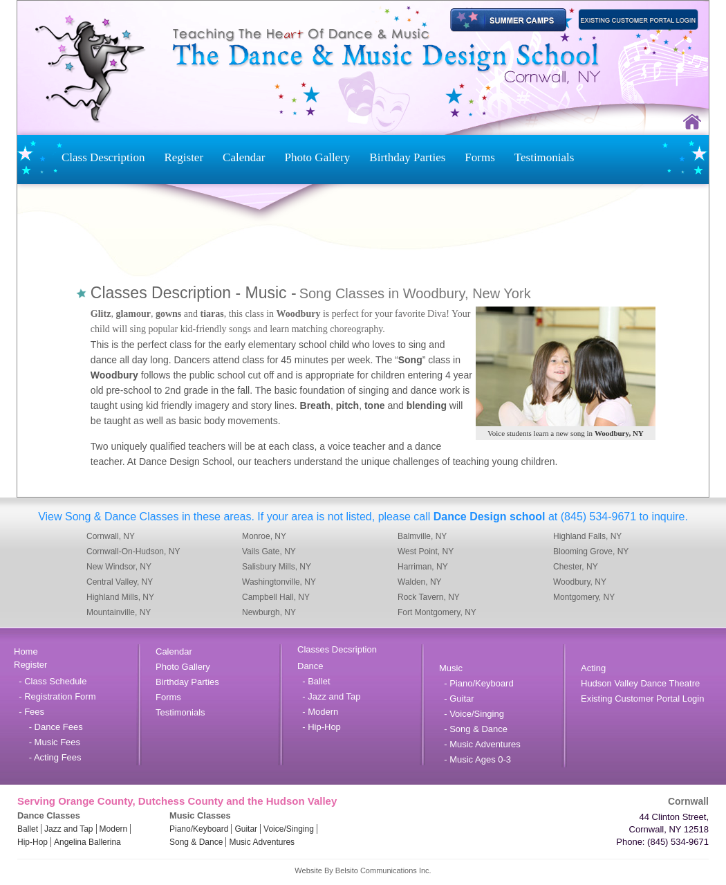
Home (26, 651)
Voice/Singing (288, 829)
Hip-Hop (32, 842)
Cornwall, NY (110, 536)
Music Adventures (262, 842)
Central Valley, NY (119, 582)
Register (183, 157)
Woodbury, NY (579, 582)
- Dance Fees (48, 727)
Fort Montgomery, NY (437, 612)
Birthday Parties (407, 157)
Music (451, 668)
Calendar (244, 157)
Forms (479, 157)
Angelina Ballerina (87, 842)
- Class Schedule (50, 681)
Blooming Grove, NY (591, 551)
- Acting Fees (48, 757)
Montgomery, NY (584, 597)
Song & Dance (196, 842)
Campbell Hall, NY (276, 597)
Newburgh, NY (269, 612)
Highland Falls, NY (587, 536)
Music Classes (200, 815)
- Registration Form (54, 696)
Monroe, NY (264, 536)
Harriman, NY (423, 567)
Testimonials (544, 157)
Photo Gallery (317, 157)
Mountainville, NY (118, 612)
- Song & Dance (473, 729)
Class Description (103, 157)
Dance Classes (48, 815)
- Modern (317, 711)
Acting (593, 668)
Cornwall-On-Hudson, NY (133, 551)
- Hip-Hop (319, 727)
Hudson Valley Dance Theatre (640, 683)
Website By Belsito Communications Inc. (363, 870)
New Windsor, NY (118, 567)
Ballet (27, 829)
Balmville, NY (422, 536)
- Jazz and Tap (329, 696)
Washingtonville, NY (279, 582)
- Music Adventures (480, 744)
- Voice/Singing (471, 714)
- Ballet (314, 681)
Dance (310, 666)
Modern (114, 829)
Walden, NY (420, 582)
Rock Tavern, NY (429, 597)
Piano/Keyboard (198, 829)
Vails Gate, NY (269, 551)
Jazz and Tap (68, 829)
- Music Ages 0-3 (475, 759)
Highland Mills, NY (120, 597)
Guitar (245, 829)
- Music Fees (47, 742)
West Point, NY (426, 551)
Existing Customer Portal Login (642, 698)
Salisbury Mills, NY (276, 567)
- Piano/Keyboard (476, 683)
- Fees (29, 711)
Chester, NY (575, 567)
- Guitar (456, 698)
